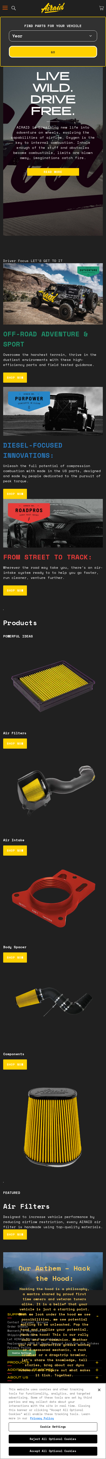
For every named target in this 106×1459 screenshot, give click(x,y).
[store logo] (53, 8)
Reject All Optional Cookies (53, 1439)
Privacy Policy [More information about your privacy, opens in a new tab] (42, 1418)
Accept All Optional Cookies (53, 1451)
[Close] (99, 1390)
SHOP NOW (15, 377)
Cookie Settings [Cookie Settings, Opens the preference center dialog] (53, 1427)
